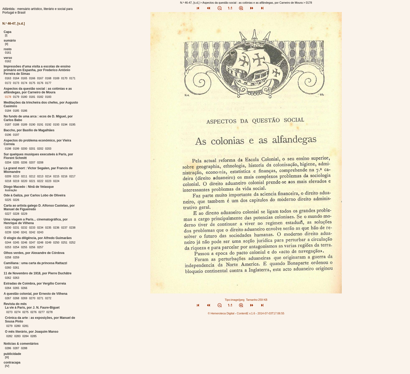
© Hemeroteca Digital (221, 313)
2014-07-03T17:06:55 (271, 313)
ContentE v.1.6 (246, 313)
